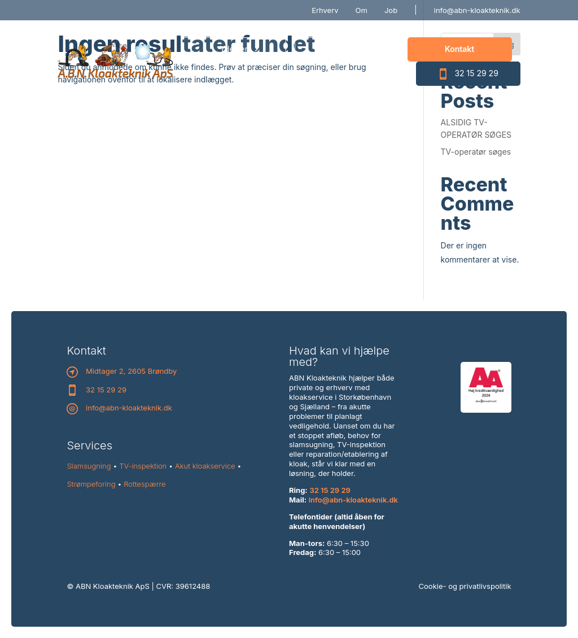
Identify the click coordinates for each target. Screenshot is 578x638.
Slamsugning (89, 465)
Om (361, 10)
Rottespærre (144, 483)
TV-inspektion (143, 465)
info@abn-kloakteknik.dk (477, 10)
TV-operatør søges (476, 151)
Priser (347, 49)
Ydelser (233, 49)
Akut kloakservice (205, 465)
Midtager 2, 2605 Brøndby (131, 370)
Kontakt (459, 49)
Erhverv (325, 10)
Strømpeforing (91, 483)
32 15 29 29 (467, 74)
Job (390, 10)
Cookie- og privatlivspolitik (465, 586)
